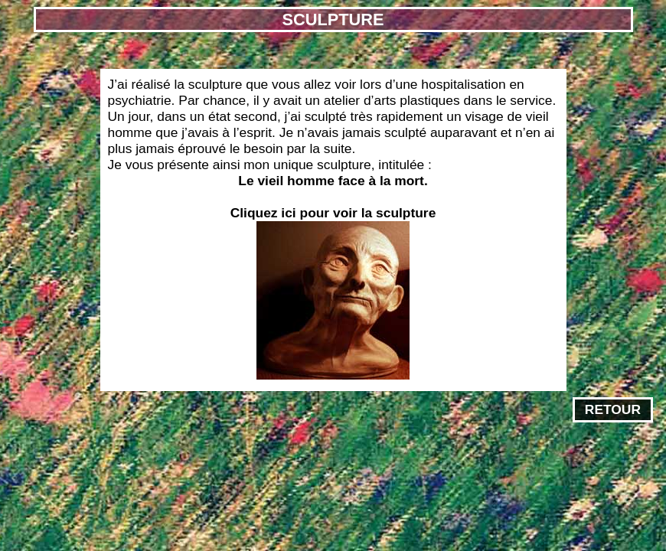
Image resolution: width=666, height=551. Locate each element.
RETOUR (613, 409)
